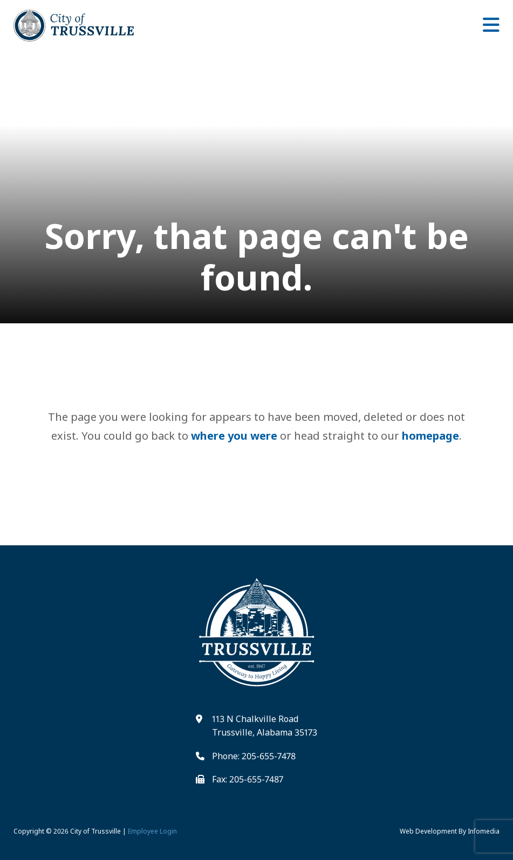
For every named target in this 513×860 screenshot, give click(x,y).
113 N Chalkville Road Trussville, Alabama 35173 (264, 726)
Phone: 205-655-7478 (254, 756)
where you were (234, 435)
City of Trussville (95, 831)
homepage (430, 435)
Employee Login (152, 831)
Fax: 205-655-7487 (247, 779)
